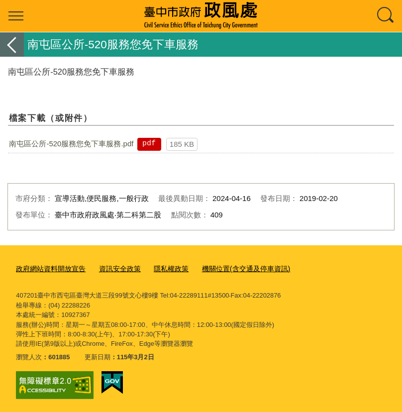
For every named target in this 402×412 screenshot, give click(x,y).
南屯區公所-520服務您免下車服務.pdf (71, 143)
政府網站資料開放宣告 (48, 268)
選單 (16, 16)
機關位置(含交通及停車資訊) (233, 268)
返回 (12, 44)
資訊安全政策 (113, 268)
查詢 (386, 16)
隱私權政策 (162, 268)
